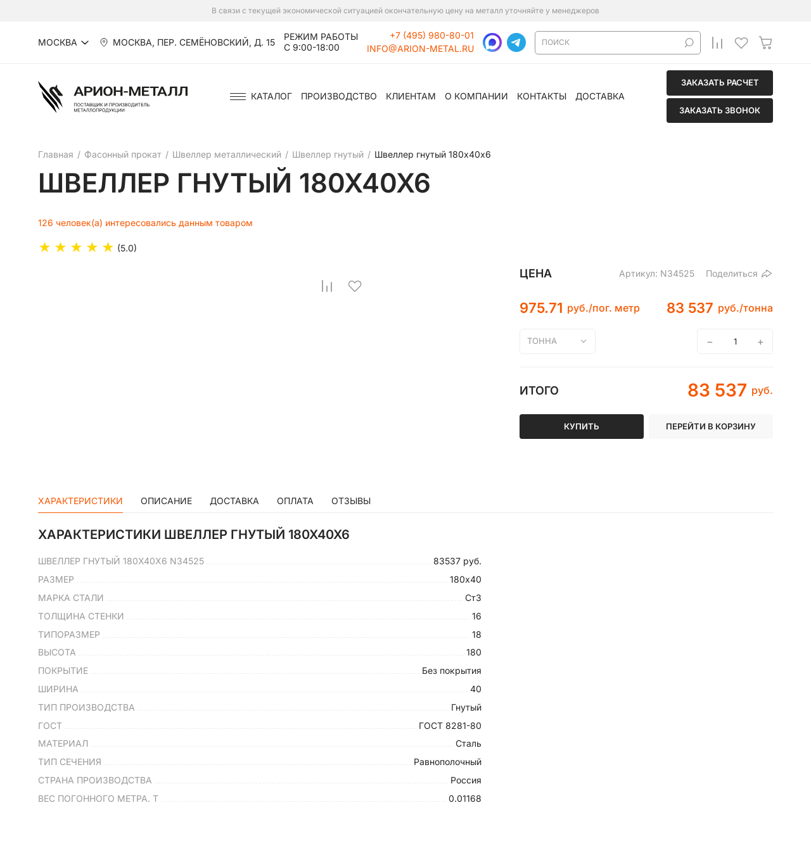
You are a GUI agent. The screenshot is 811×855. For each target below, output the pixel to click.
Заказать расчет (720, 82)
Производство (339, 96)
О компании (476, 96)
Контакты (541, 96)
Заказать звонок (719, 110)
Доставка (600, 96)
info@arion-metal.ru (420, 49)
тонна (542, 341)
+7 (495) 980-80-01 (432, 35)
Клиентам (411, 96)
